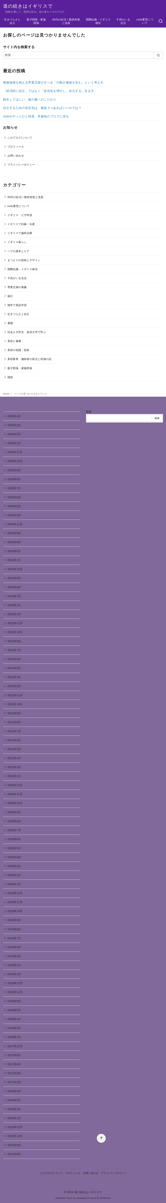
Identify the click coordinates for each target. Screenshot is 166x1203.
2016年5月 (14, 1100)
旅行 (10, 296)
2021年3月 (14, 767)
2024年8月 (14, 542)
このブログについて (19, 137)
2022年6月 (14, 659)
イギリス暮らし (17, 242)
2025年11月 (15, 452)
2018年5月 (14, 1010)
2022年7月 (14, 650)
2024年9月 (14, 533)
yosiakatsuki (82, 1198)
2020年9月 (14, 812)
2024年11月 (15, 524)
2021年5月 (14, 749)
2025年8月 (14, 479)
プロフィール (15, 146)
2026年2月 (14, 434)
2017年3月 (14, 1073)
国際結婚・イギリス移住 (98, 21)
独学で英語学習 (17, 305)
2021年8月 (14, 722)
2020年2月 (14, 875)
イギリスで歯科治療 (19, 233)
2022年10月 (15, 632)
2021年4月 (14, 758)
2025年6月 (14, 497)
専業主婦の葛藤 (17, 287)
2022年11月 (15, 623)
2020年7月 (14, 830)
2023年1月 (14, 614)
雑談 (10, 377)
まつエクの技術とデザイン (24, 260)
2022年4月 (14, 677)
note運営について (145, 21)
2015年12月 (15, 1127)
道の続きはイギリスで (28, 6)
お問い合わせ (15, 155)
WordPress (105, 1198)
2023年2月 (14, 605)
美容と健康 (14, 341)
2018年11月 (15, 992)
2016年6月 (14, 1091)
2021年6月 (14, 740)
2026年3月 (14, 425)
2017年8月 (14, 1055)
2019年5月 (14, 947)
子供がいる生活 (123, 21)
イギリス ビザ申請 (19, 215)
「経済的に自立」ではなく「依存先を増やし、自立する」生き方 (48, 91)
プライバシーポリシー (21, 164)
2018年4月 (14, 1019)
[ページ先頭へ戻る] (101, 1138)
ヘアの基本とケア (18, 251)
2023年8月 (14, 587)
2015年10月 (15, 1136)
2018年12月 (15, 983)
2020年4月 (14, 857)
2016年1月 (14, 1118)
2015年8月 (14, 1154)
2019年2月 (14, 965)
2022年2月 (14, 686)
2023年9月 (14, 578)
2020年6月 (14, 839)
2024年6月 (14, 551)
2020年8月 (14, 821)
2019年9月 (14, 920)
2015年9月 (14, 1145)
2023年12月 (15, 569)
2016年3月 (14, 1109)
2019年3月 (14, 956)
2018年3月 (14, 1028)
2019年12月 (15, 893)
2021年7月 (14, 731)
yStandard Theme (63, 1198)
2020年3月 (14, 866)
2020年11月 (15, 794)
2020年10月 (15, 803)
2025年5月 (14, 506)
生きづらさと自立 (12, 21)
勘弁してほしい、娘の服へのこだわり (29, 99)
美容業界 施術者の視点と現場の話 (29, 359)
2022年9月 (14, 641)
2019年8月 (14, 929)
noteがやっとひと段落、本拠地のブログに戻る (36, 116)
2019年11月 (15, 902)
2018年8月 (14, 1001)
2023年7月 (14, 596)
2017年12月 (15, 1046)
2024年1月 (14, 560)
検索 (89, 411)
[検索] (160, 21)
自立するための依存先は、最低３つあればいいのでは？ (42, 108)
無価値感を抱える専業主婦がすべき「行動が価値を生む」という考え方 (53, 82)
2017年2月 (14, 1082)
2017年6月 (14, 1064)
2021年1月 (14, 776)
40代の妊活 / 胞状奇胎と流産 (66, 21)
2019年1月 (14, 974)
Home (6, 393)
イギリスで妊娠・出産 (21, 224)
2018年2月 (14, 1037)
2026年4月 (14, 416)
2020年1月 (14, 884)
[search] (158, 55)
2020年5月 (14, 848)
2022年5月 (14, 668)
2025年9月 (14, 470)
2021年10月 (15, 704)
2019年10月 (15, 911)
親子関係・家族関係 (36, 21)
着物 (10, 323)
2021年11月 (15, 695)
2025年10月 (15, 461)
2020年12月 (15, 785)
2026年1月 (14, 443)
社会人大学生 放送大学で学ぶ (26, 332)
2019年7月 (14, 938)
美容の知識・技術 (18, 350)
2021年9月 (14, 713)
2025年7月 (14, 488)
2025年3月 (14, 515)
